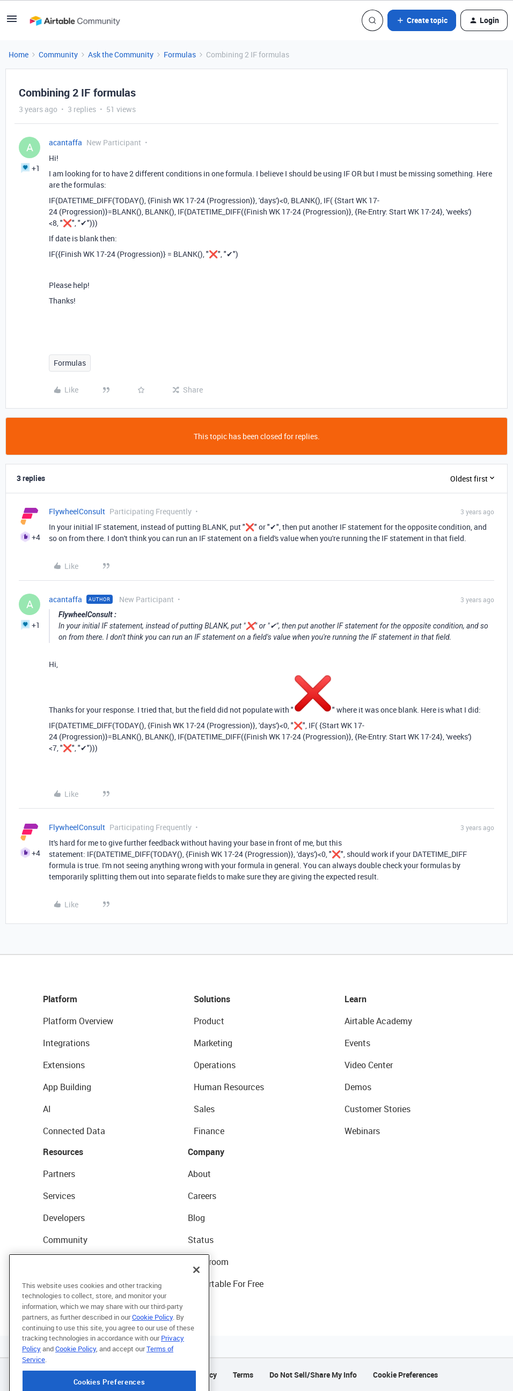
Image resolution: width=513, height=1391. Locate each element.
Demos (358, 1087)
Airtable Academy (378, 1021)
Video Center (369, 1065)
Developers (64, 1218)
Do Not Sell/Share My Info (313, 1375)
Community (58, 54)
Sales (204, 1109)
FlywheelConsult (77, 511)
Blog (196, 1218)
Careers (202, 1196)
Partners (59, 1174)
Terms (243, 1375)
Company (206, 1152)
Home (18, 54)
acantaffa (65, 142)
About (199, 1174)
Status (201, 1240)
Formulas (180, 54)
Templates (63, 1262)
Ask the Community (120, 54)
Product (209, 1021)
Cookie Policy (152, 1354)
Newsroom (208, 1262)
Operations (215, 1065)
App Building (67, 1087)
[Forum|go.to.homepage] (74, 20)
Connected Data (74, 1131)
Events (357, 1043)
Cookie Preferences (405, 1375)
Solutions (212, 999)
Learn (356, 999)
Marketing (213, 1043)
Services (59, 1196)
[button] (11, 22)
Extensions (64, 1065)
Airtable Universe (75, 1284)
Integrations (66, 1043)
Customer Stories (378, 1109)
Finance (209, 1131)
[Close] (196, 1307)
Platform (60, 999)
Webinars (362, 1131)
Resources (63, 1152)
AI (47, 1109)
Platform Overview (78, 1021)
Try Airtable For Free (225, 1284)
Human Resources (229, 1087)
